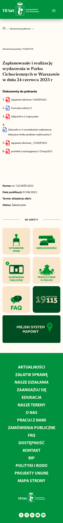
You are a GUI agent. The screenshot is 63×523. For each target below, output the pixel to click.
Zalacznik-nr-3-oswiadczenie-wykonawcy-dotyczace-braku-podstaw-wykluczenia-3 (30, 132)
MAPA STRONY (31, 480)
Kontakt (31, 450)
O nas (31, 412)
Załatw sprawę (31, 374)
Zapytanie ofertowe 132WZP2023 (29, 99)
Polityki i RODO (31, 465)
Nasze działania (32, 382)
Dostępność (31, 442)
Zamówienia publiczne (31, 427)
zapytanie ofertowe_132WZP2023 (29, 142)
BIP (31, 457)
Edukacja (31, 397)
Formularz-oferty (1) (21, 108)
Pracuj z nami (31, 420)
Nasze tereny (31, 404)
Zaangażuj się (31, 389)
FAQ (31, 435)
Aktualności (31, 366)
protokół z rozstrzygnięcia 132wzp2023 (31, 151)
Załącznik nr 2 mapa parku (24, 116)
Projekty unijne (31, 473)
